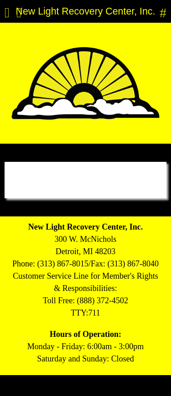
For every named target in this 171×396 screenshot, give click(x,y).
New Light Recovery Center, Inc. (85, 11)
